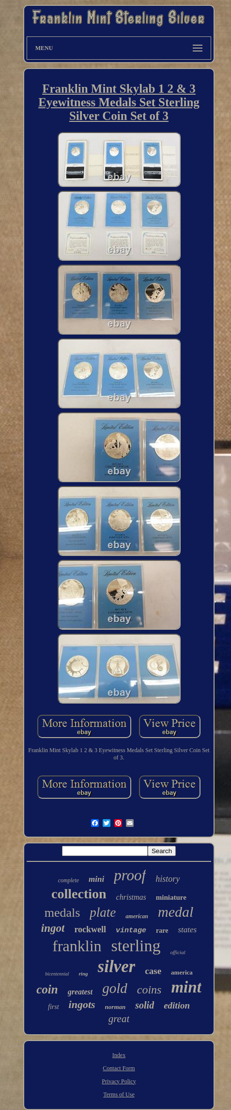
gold (114, 988)
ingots (82, 1004)
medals (62, 913)
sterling (136, 946)
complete (68, 880)
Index (118, 1055)
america (182, 972)
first (53, 1006)
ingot (53, 928)
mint (186, 987)
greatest (80, 992)
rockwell (90, 929)
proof (130, 875)
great (119, 1019)
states (187, 929)
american (136, 916)
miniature (171, 897)
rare (162, 930)
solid (144, 1005)
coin (47, 989)
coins (149, 989)
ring (83, 973)
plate (103, 912)
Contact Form (119, 1068)
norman (115, 1006)
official (177, 952)
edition (177, 1005)
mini (96, 879)
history (167, 879)
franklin (76, 946)
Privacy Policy (119, 1081)
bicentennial (57, 973)
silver (117, 966)
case (153, 971)
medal (175, 912)
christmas (131, 897)
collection (79, 893)
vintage (131, 930)
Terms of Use (118, 1094)
